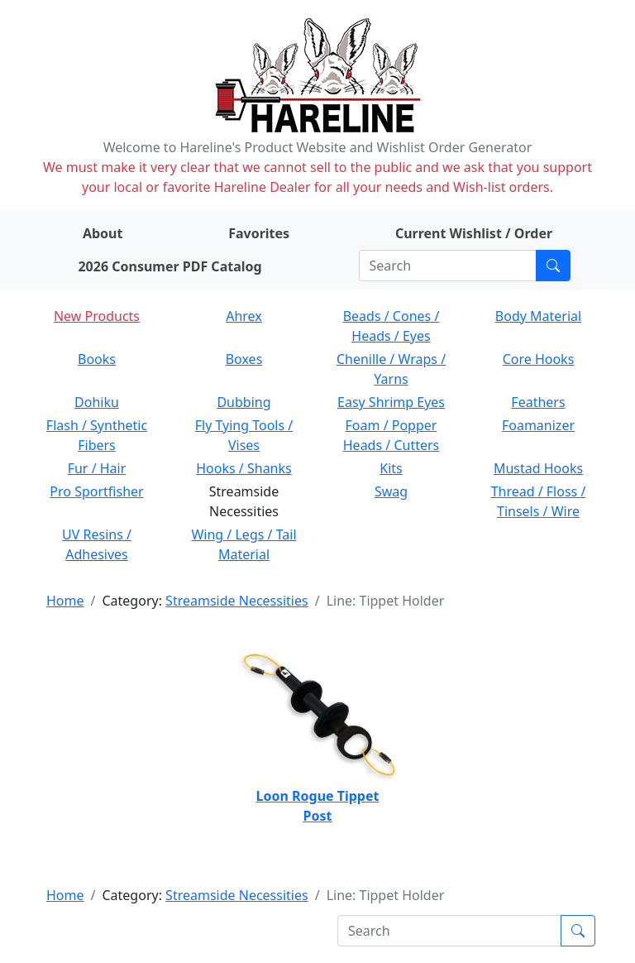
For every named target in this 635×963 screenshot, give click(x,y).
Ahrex (244, 316)
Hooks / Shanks (243, 468)
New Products (97, 316)
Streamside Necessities (236, 601)
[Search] (448, 265)
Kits (391, 468)
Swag (391, 491)
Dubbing (243, 402)
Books (97, 359)
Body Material (538, 316)
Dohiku (96, 402)
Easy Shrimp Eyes (391, 402)
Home (65, 601)
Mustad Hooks (538, 468)
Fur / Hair (97, 468)
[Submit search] (553, 265)
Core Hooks (539, 359)
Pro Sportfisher (96, 491)
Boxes (244, 359)
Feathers (538, 402)
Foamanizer (538, 425)
